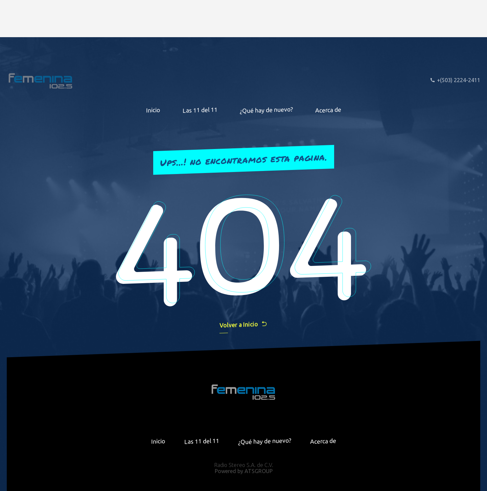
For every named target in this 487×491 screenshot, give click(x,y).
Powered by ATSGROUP (244, 471)
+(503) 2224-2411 (455, 80)
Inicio (153, 109)
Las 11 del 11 (200, 110)
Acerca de (328, 110)
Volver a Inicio (243, 324)
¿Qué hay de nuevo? (266, 110)
